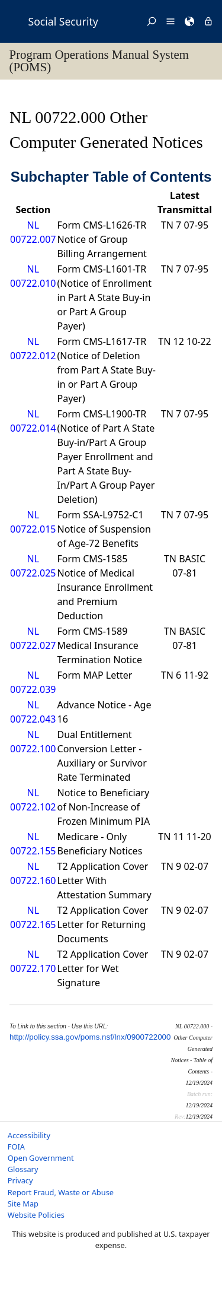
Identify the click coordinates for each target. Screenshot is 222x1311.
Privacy (20, 1180)
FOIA (16, 1146)
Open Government (41, 1157)
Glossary (23, 1169)
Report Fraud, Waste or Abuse (61, 1192)
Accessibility (29, 1135)
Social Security (63, 21)
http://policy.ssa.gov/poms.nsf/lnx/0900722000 (89, 1037)
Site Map (23, 1203)
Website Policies (36, 1214)
